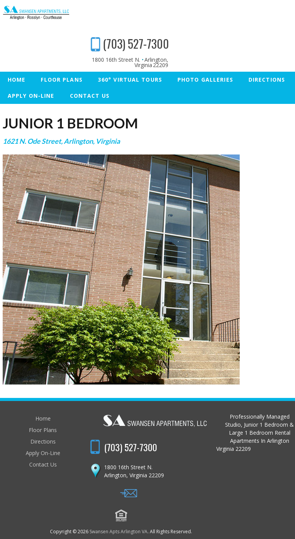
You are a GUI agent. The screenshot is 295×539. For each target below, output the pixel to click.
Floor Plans (61, 56)
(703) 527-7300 (258, 20)
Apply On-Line (31, 72)
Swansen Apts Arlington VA (145, 500)
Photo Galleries (205, 56)
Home (16, 56)
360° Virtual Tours (130, 56)
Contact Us (89, 72)
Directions (267, 56)
